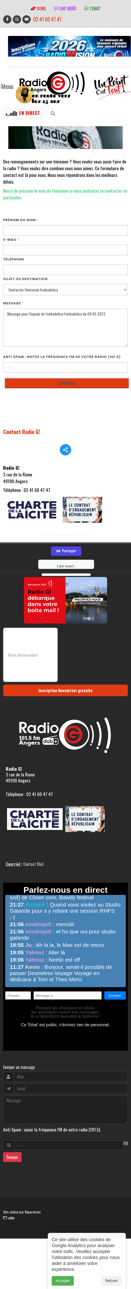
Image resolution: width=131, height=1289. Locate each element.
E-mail (11, 239)
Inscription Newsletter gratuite (65, 699)
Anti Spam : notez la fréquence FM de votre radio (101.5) (62, 356)
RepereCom (33, 1221)
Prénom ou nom (20, 220)
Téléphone (13, 259)
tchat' (92, 8)
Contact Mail (33, 873)
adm (8, 1227)
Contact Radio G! (21, 432)
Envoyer (12, 1166)
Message (13, 303)
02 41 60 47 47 (47, 19)
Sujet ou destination (25, 278)
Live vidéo (65, 8)
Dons (38, 8)
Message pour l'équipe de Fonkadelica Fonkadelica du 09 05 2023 (65, 328)
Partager (66, 560)
